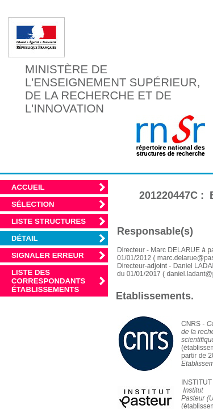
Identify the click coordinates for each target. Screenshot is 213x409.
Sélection (32, 204)
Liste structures (48, 221)
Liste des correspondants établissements (48, 281)
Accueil (28, 187)
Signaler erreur (47, 255)
